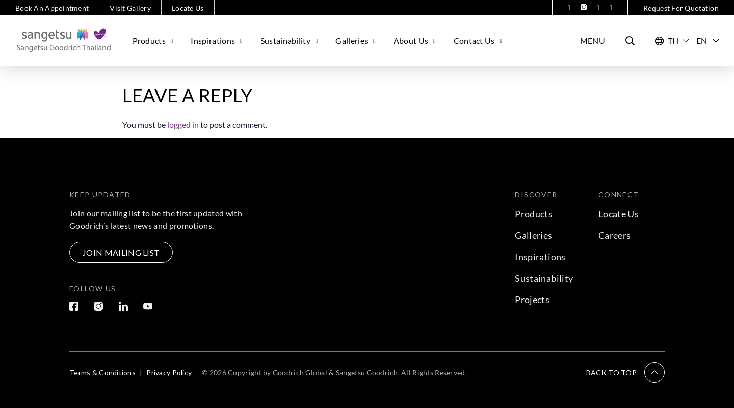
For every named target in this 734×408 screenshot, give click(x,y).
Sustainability (290, 40)
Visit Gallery (130, 8)
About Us (416, 40)
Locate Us (188, 8)
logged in (183, 124)
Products (154, 40)
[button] (625, 372)
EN (707, 40)
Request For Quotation (681, 8)
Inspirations (218, 40)
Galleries (356, 40)
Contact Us (479, 40)
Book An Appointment (52, 8)
